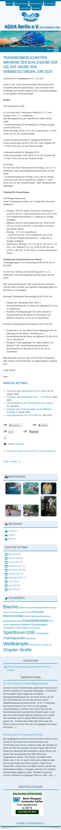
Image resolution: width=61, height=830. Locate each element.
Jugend (11, 534)
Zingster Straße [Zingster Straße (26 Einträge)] (17, 649)
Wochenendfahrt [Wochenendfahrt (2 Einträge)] (35, 645)
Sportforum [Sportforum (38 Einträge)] (14, 632)
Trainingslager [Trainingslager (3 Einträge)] (42, 633)
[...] (14, 727)
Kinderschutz (49, 4)
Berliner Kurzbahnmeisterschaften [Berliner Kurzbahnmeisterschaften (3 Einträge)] (34, 608)
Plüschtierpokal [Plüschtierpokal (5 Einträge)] (38, 624)
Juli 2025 (12, 581)
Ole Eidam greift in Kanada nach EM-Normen (23, 734)
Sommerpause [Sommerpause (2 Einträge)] (34, 628)
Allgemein (20, 444)
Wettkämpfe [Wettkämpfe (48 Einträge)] (16, 643)
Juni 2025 (12, 585)
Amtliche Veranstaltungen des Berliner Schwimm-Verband (29, 668)
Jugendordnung (36, 4)
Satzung (9, 4)
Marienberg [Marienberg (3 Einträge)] (15, 625)
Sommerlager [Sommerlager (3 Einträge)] (22, 628)
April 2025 (12, 589)
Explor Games (10, 461)
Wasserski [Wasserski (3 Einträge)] (30, 638)
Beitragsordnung (21, 4)
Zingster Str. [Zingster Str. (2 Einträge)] (47, 645)
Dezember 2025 (15, 566)
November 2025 (15, 570)
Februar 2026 (14, 558)
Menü (49, 49)
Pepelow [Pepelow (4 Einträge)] (25, 624)
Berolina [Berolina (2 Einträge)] (53, 608)
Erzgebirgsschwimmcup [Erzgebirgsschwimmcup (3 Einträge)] (39, 616)
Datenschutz (25, 8)
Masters (12, 538)
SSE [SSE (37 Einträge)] (30, 632)
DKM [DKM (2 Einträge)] (26, 616)
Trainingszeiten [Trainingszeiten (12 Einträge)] (14, 638)
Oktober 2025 (14, 573)
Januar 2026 (14, 562)
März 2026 (13, 554)
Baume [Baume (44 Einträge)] (10, 606)
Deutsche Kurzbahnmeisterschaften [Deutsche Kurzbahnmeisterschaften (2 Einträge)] (17, 612)
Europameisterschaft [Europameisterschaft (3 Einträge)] (12, 621)
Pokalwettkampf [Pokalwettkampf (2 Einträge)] (9, 628)
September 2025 (15, 577)
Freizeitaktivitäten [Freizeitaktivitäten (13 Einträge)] (35, 620)
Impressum (36, 8)
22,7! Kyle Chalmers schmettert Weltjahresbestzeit (25, 683)
